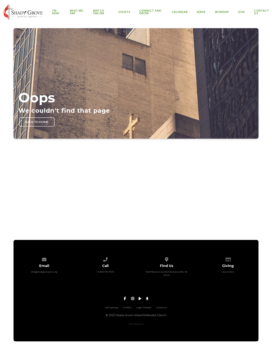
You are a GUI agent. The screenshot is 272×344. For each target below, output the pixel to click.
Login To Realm (143, 307)
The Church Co (136, 324)
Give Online (228, 271)
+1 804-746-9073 (105, 271)
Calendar (180, 12)
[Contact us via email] (44, 258)
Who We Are (76, 12)
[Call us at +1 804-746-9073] (105, 258)
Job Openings (111, 307)
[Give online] (228, 258)
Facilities (127, 307)
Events (124, 12)
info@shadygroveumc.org (44, 271)
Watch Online (98, 12)
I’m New (55, 12)
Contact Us (261, 12)
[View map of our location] (166, 258)
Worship (222, 12)
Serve (201, 12)
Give (241, 12)
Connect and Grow (150, 12)
